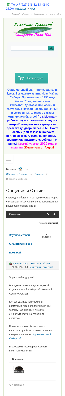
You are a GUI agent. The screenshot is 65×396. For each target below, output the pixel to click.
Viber (32, 8)
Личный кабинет (20, 14)
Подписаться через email (39, 267)
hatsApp (22, 8)
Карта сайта (55, 14)
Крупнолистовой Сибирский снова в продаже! (20, 243)
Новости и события (40, 263)
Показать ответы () (48, 223)
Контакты (39, 14)
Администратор (20, 263)
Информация (16, 385)
